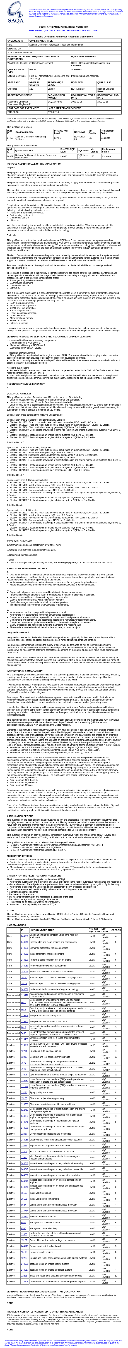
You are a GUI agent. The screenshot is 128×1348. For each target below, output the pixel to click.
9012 (23, 1027)
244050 (24, 1128)
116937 (24, 1080)
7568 (23, 1069)
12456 (24, 1145)
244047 (24, 1169)
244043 (24, 942)
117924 (24, 1086)
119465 (24, 1039)
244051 (24, 1264)
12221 (24, 1276)
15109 (24, 1240)
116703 (24, 1104)
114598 (24, 1281)
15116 (24, 1252)
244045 (24, 1187)
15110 (24, 977)
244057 (24, 1270)
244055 (24, 936)
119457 (24, 1021)
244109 (24, 960)
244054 (24, 1116)
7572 (23, 1063)
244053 (24, 948)
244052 (24, 954)
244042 (24, 1163)
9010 (23, 1002)
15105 (24, 1199)
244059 (24, 965)
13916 (24, 1157)
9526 (23, 1222)
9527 (23, 1205)
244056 (24, 989)
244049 (24, 971)
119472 (24, 995)
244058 (24, 1140)
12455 (24, 1234)
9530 (23, 1228)
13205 (24, 1074)
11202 (24, 1151)
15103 (24, 1193)
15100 (24, 1098)
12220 (24, 1258)
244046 (24, 1122)
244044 (24, 1110)
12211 (24, 1051)
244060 (24, 1175)
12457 (24, 1134)
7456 (23, 1033)
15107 (24, 983)
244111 (24, 1246)
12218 (24, 1057)
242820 (24, 1216)
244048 (24, 1181)
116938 (24, 1045)
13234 (24, 1092)
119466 (24, 1015)
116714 (24, 1210)
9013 (23, 1009)
